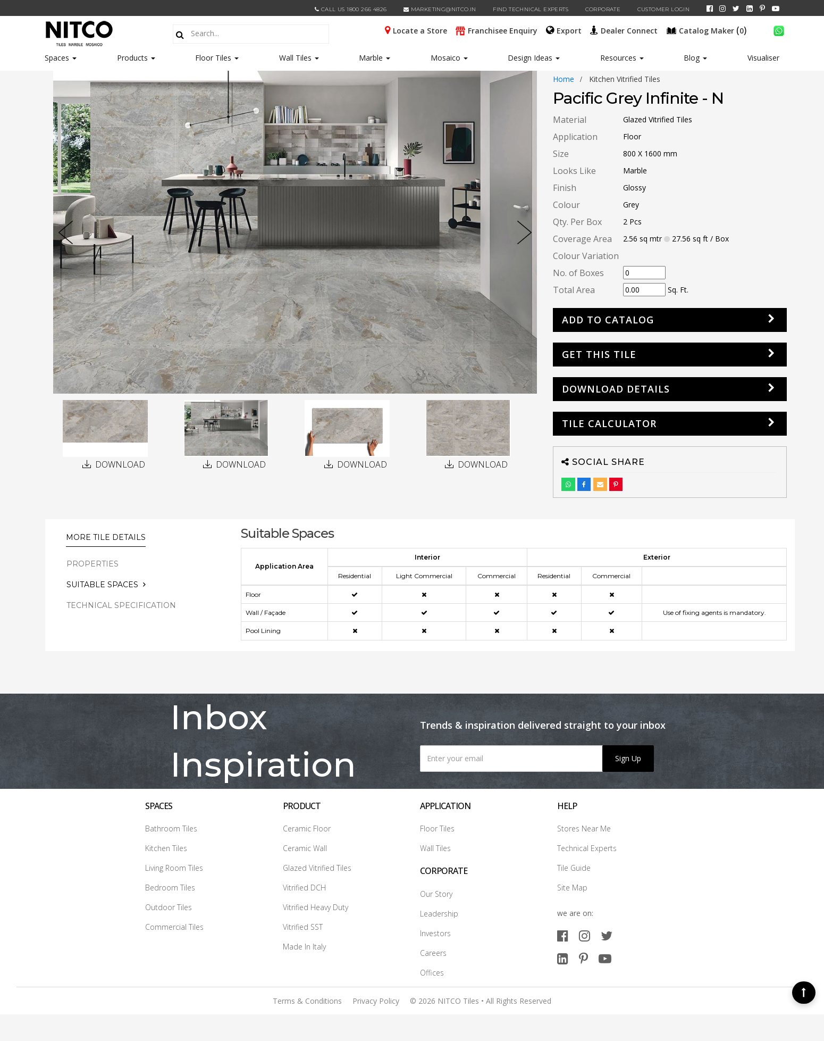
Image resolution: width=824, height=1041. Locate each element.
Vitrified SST (303, 927)
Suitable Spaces (102, 584)
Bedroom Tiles (170, 887)
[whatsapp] (778, 29)
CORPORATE (603, 9)
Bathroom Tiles (171, 828)
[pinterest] (762, 8)
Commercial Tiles (174, 927)
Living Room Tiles (174, 868)
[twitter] (736, 8)
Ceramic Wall (305, 848)
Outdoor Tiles (168, 907)
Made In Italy (304, 947)
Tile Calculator (609, 423)
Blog (695, 58)
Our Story (436, 894)
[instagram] (722, 8)
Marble (374, 58)
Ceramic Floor (307, 828)
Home (563, 79)
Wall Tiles (299, 58)
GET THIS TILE (599, 354)
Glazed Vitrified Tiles (317, 868)
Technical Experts (587, 848)
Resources (622, 58)
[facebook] (710, 8)
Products (132, 58)
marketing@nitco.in (439, 9)
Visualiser (763, 58)
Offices (432, 973)
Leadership (439, 914)
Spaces (57, 58)
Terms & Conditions (307, 1001)
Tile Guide (574, 868)
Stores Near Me (584, 828)
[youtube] (775, 8)
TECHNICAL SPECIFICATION (121, 605)
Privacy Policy (375, 1001)
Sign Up (628, 758)
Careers (433, 953)
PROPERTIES (92, 564)
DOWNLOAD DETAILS (616, 388)
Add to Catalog (608, 319)
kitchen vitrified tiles (624, 79)
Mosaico (449, 58)
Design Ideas (534, 58)
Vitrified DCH (304, 887)
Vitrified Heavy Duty (315, 907)
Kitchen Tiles (166, 848)
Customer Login (663, 9)
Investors (435, 933)
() (707, 29)
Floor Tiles (217, 58)
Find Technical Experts (530, 9)
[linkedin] (749, 8)
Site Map (572, 887)
